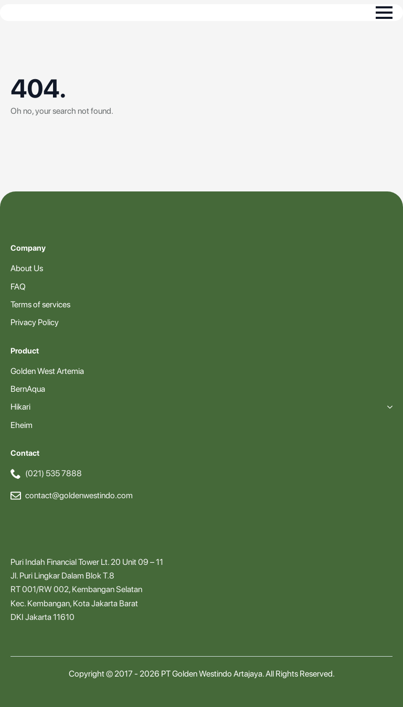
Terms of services (40, 304)
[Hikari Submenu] (388, 407)
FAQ (18, 287)
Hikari (20, 407)
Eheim (21, 425)
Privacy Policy (34, 322)
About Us (26, 268)
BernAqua (27, 389)
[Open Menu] (384, 12)
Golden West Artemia (47, 371)
